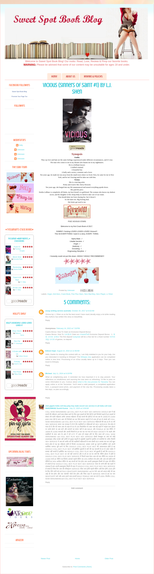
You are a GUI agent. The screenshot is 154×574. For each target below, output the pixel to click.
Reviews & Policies (93, 76)
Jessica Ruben (17, 269)
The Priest (17, 372)
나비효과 (67, 334)
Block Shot (17, 257)
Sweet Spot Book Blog (19, 91)
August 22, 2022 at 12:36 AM (68, 351)
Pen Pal (17, 341)
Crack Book (65, 294)
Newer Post (45, 559)
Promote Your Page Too (19, 96)
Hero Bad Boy (89, 294)
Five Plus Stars (77, 294)
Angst (49, 294)
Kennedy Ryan (17, 259)
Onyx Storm (17, 331)
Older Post (109, 559)
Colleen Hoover (23, 356)
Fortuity (17, 362)
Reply (47, 320)
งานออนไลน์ (84, 334)
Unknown (20, 150)
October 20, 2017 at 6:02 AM (83, 311)
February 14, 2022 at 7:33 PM (68, 328)
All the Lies (17, 288)
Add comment (77, 488)
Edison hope (50, 351)
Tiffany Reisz (18, 374)
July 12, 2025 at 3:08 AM (79, 408)
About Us (70, 76)
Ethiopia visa (86, 357)
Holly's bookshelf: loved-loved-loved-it (19, 324)
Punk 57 (17, 247)
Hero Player (100, 294)
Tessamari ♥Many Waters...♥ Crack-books (19, 239)
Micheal (48, 373)
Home (54, 76)
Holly (21, 145)
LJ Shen (109, 294)
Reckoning (17, 267)
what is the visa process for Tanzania (93, 382)
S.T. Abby (23, 282)
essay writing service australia (58, 311)
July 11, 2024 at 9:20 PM (62, 373)
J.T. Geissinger (17, 343)
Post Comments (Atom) (82, 567)
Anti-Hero (56, 294)
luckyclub (76, 337)
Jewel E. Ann (18, 364)
